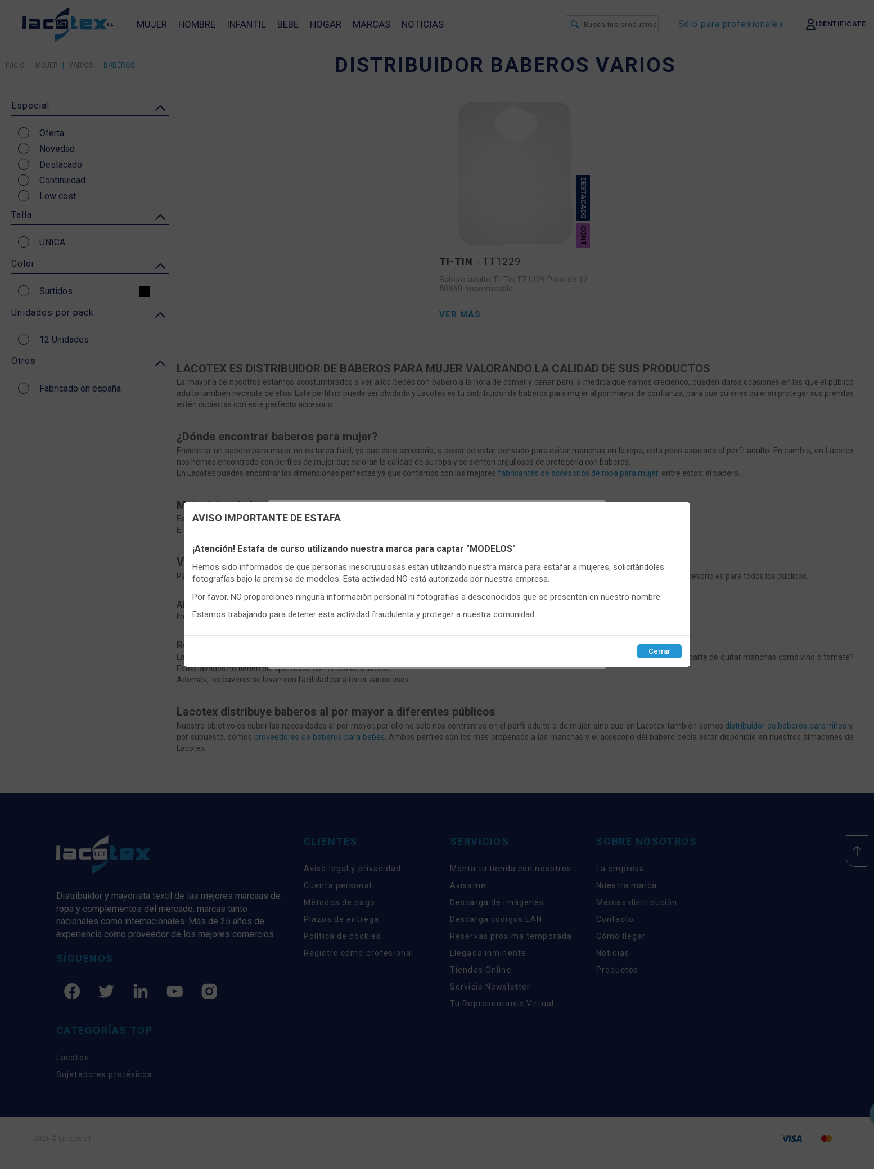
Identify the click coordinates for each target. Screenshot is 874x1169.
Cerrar (659, 651)
